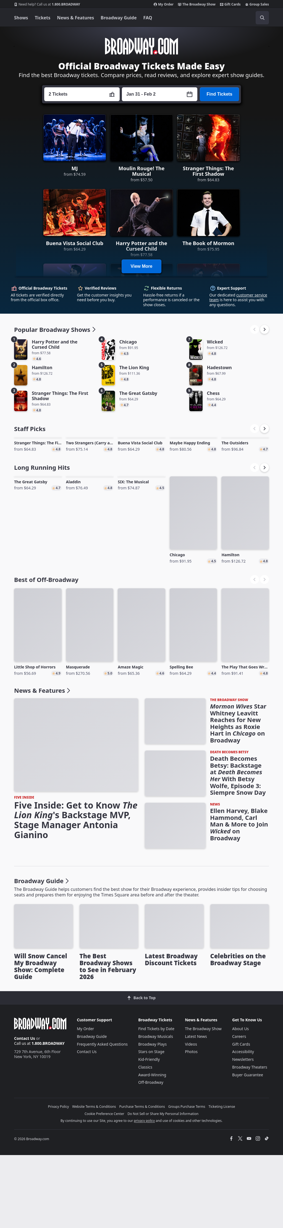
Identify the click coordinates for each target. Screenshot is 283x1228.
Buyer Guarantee (247, 1147)
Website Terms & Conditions (94, 1179)
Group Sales (257, 4)
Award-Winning (152, 1147)
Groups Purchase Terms (186, 1179)
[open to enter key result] (262, 17)
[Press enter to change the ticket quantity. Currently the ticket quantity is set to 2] (82, 94)
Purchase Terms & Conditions (142, 1179)
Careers (239, 1109)
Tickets (43, 17)
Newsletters (243, 1132)
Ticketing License (222, 1179)
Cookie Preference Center (104, 1186)
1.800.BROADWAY (47, 4)
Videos (191, 1117)
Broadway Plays (152, 1117)
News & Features (75, 17)
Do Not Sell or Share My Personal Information (162, 1186)
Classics (145, 1140)
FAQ (147, 17)
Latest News (196, 1109)
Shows (21, 17)
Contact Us (24, 1111)
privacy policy (144, 1194)
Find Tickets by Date (156, 1101)
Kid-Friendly (149, 1132)
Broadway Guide (119, 17)
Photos (191, 1124)
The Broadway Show (197, 4)
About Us (240, 1101)
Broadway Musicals (155, 1109)
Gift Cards (230, 4)
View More (142, 266)
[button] (264, 329)
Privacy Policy (58, 1179)
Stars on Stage (151, 1124)
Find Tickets (219, 94)
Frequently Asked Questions (102, 1117)
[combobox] (237, 17)
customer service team (238, 297)
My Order (164, 4)
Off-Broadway (150, 1155)
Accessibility (243, 1124)
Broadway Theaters (249, 1140)
